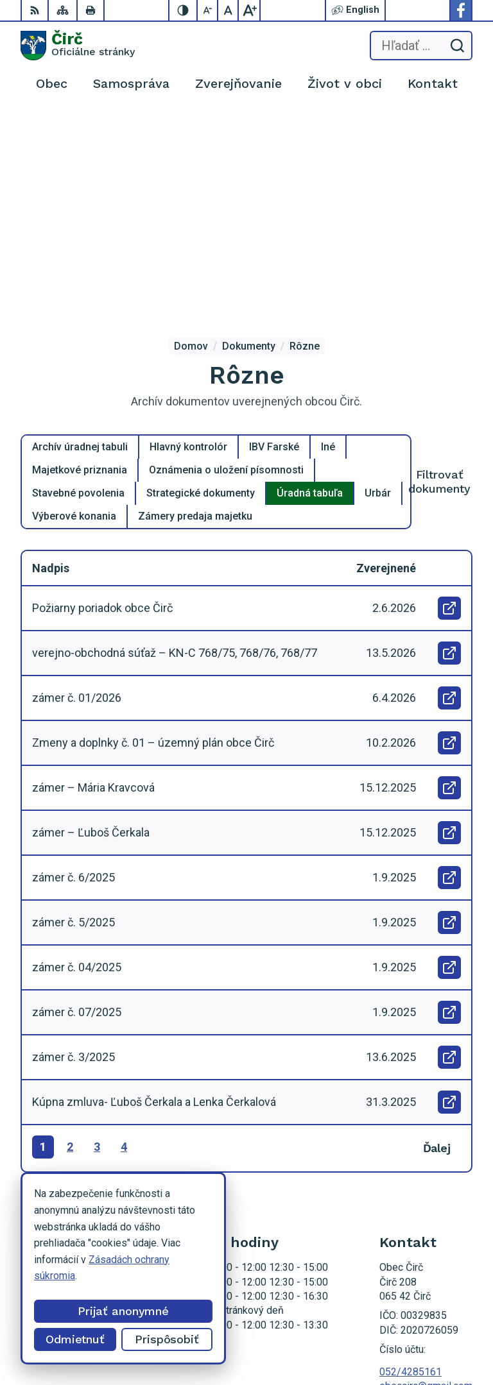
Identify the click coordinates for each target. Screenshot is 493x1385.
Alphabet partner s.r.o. (424, 1318)
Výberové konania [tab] (74, 300)
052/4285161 (410, 1156)
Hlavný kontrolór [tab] (188, 231)
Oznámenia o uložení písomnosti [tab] (226, 254)
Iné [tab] (328, 231)
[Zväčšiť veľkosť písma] (249, 10)
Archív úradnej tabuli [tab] (80, 231)
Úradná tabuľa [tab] (310, 277)
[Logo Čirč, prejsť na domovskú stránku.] (78, 45)
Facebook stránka (419, 1184)
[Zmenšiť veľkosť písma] (208, 10)
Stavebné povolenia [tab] (78, 277)
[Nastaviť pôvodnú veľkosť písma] (228, 10)
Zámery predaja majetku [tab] (195, 300)
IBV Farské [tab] (274, 231)
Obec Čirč (450, 1335)
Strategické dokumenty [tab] (200, 277)
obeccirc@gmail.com (425, 1170)
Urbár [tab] (378, 277)
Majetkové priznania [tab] (79, 254)
